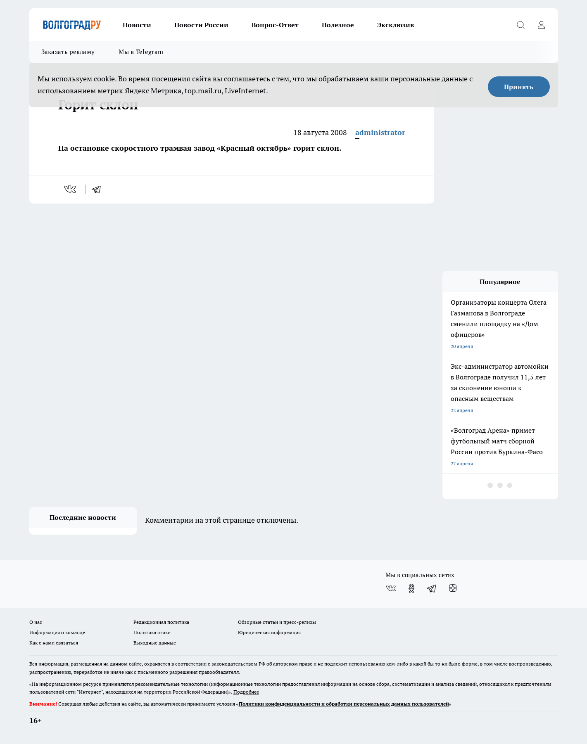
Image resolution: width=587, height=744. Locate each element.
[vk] (71, 189)
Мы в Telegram (141, 52)
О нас (35, 622)
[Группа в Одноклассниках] (411, 588)
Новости (137, 25)
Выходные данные (154, 643)
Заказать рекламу (68, 52)
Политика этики (152, 632)
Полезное (338, 25)
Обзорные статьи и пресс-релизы (277, 622)
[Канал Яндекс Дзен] (452, 588)
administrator (380, 132)
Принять (518, 87)
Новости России (201, 25)
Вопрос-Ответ (275, 25)
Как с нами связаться (53, 643)
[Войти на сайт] (541, 25)
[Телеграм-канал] (432, 588)
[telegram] (99, 189)
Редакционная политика (161, 622)
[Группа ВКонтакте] (390, 588)
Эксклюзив (395, 25)
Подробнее (246, 692)
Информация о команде (57, 632)
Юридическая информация (269, 632)
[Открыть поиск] (521, 25)
